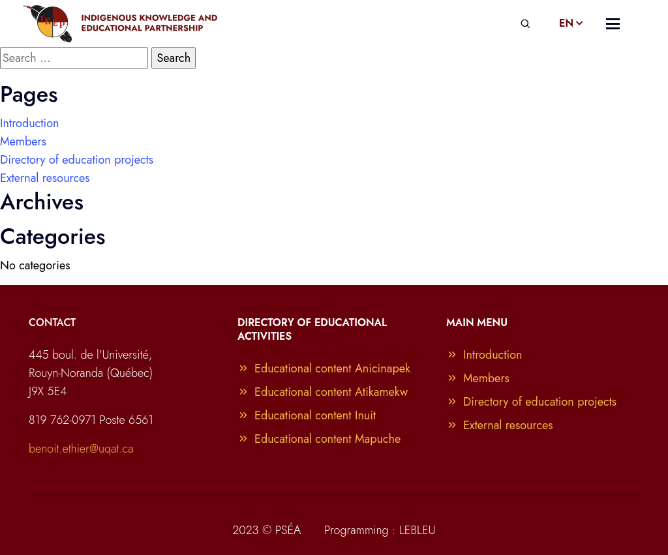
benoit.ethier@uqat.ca (81, 448)
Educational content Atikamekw (322, 391)
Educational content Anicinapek (323, 368)
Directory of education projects (76, 159)
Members (23, 141)
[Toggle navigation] (613, 24)
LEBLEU (417, 530)
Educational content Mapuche (319, 438)
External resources (45, 178)
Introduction (29, 123)
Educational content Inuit (306, 415)
